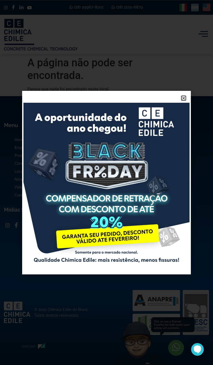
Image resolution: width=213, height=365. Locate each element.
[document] (106, 182)
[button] (184, 98)
